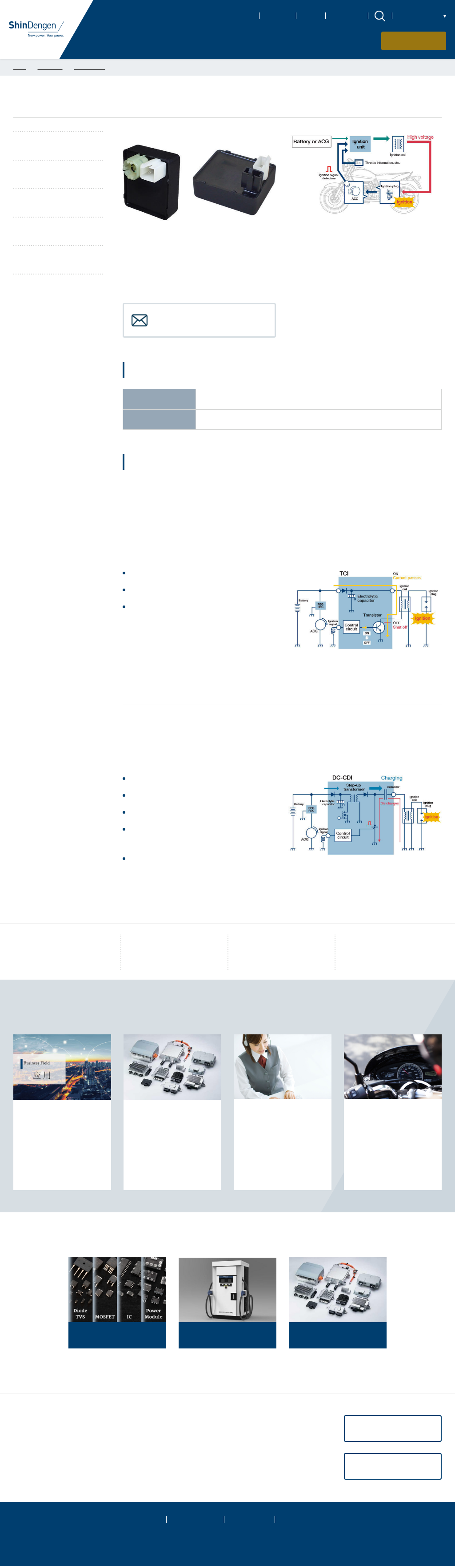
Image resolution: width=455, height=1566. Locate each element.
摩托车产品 (89, 67)
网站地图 (141, 1519)
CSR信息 (277, 16)
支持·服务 (28, 1450)
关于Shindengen (230, 16)
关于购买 (27, 1464)
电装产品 (50, 67)
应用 (20, 1435)
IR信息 (311, 16)
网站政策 (249, 1519)
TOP (19, 67)
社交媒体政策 (307, 1519)
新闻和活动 (346, 16)
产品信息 (27, 1421)
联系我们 (419, 41)
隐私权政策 (195, 1519)
